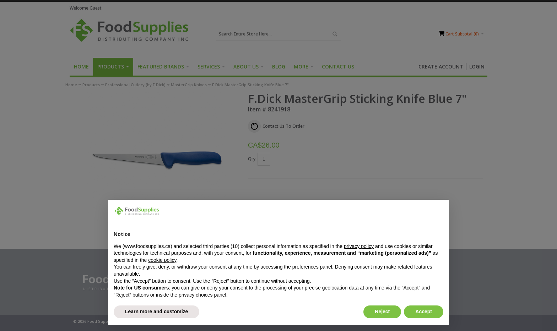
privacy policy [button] (359, 246)
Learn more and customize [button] (156, 311)
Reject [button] (382, 311)
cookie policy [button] (162, 260)
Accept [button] (423, 311)
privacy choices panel (202, 295)
